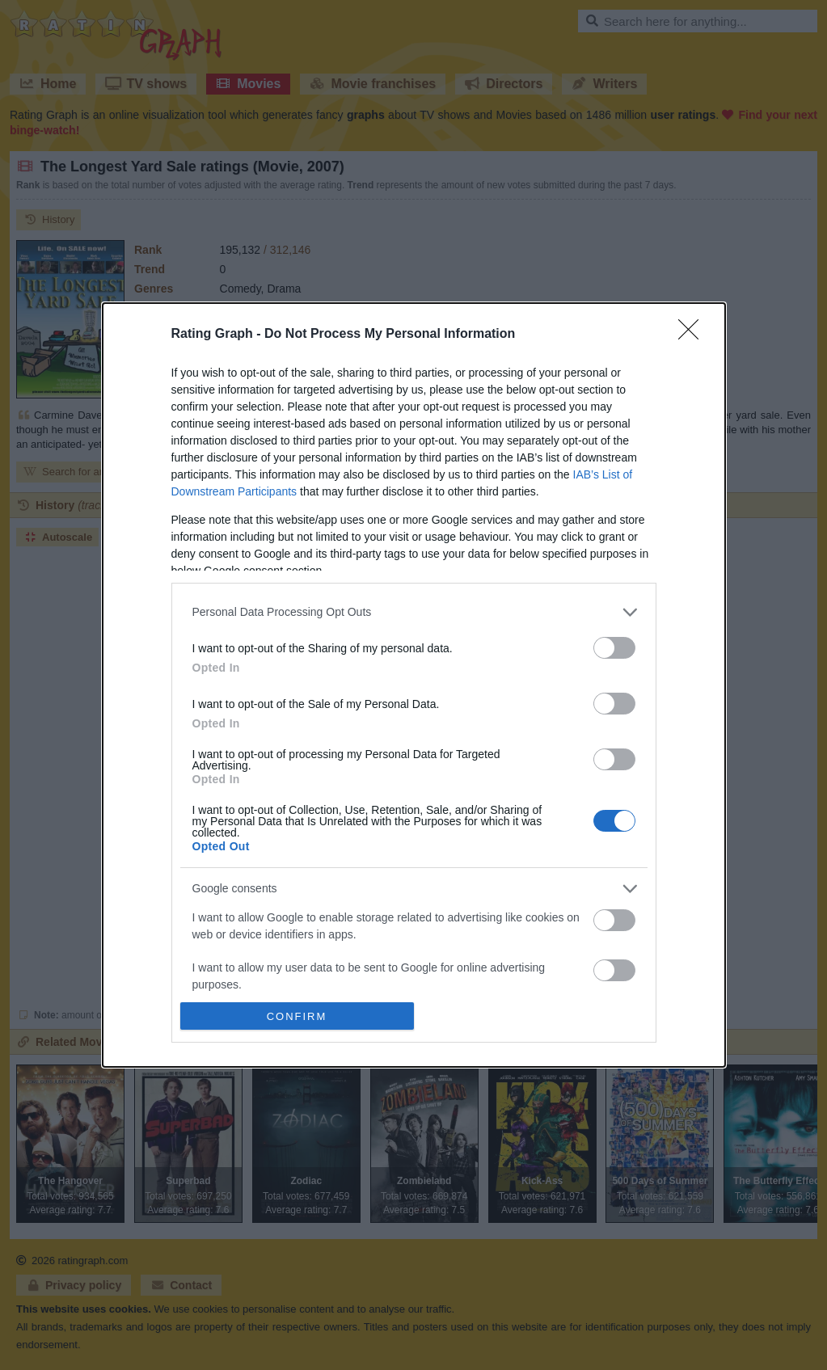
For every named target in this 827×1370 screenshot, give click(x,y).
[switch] (614, 648)
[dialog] (414, 685)
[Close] (693, 334)
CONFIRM (297, 1016)
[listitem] (413, 612)
